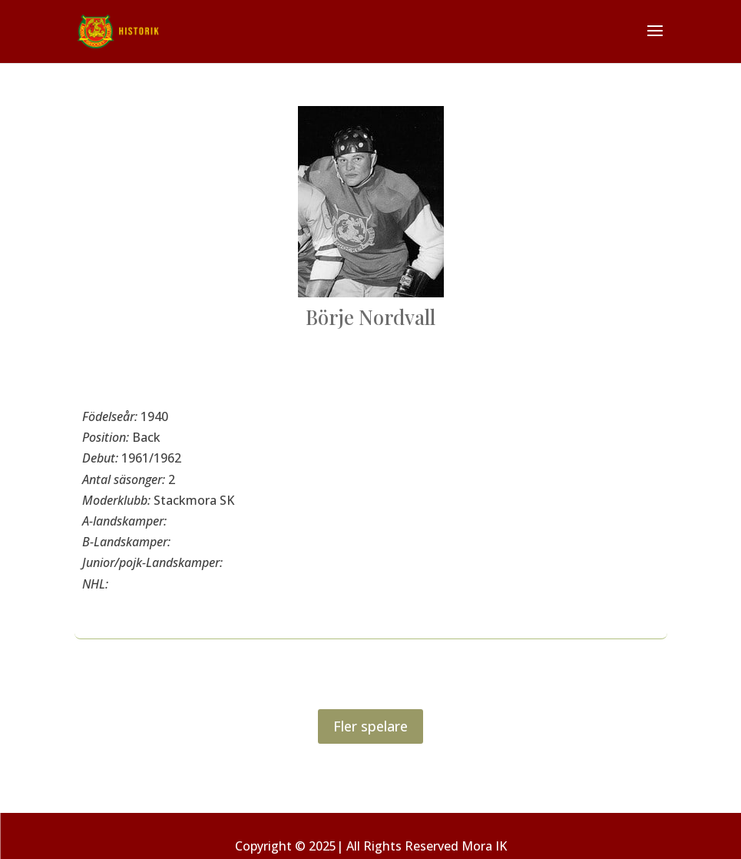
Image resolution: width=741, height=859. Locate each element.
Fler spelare (370, 726)
